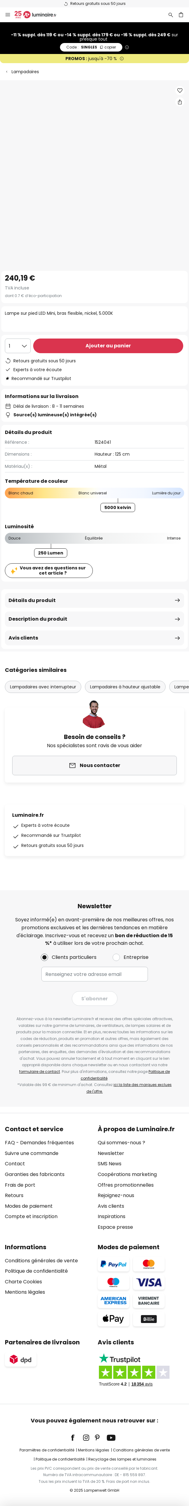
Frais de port (20, 1185)
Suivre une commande (31, 1153)
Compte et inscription (31, 1216)
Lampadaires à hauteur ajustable (125, 687)
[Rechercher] (171, 14)
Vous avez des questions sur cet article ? (53, 570)
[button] (179, 90)
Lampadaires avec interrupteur (43, 687)
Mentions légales (25, 1292)
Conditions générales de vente (41, 1260)
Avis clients (23, 637)
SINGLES (91, 47)
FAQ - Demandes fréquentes (39, 1142)
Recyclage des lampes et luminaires (122, 1459)
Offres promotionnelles (126, 1185)
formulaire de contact (39, 1071)
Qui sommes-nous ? (121, 1142)
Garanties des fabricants (35, 1174)
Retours (14, 1195)
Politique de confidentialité (36, 1271)
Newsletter (111, 1153)
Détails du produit (32, 600)
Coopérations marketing (127, 1174)
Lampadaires (25, 72)
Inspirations (111, 1216)
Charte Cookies (23, 1281)
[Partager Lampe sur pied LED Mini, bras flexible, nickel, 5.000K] (179, 101)
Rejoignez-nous (116, 1195)
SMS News (109, 1163)
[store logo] (39, 14)
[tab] (48, 1178)
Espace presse (115, 1227)
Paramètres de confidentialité (46, 1450)
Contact (15, 1163)
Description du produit (38, 618)
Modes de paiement (29, 1206)
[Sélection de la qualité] (18, 346)
